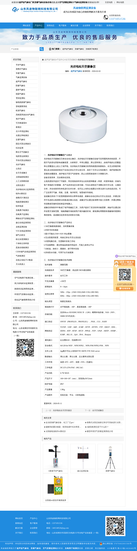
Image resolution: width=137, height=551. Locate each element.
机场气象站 (20, 111)
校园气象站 (20, 94)
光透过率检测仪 (22, 135)
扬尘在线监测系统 (23, 223)
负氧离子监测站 (22, 214)
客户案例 (62, 26)
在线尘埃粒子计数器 (24, 260)
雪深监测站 (20, 98)
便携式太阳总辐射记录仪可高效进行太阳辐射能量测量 (105, 422)
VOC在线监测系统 (23, 231)
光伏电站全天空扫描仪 (62, 410)
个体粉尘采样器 (22, 243)
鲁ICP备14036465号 (127, 548)
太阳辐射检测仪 (22, 177)
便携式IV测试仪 (22, 198)
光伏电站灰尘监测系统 (25, 189)
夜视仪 (18, 127)
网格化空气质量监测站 (25, 219)
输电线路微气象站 (23, 102)
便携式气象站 (21, 69)
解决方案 (74, 26)
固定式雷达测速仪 (23, 144)
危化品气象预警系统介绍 (24, 300)
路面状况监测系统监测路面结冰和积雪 (26, 289)
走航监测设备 (21, 227)
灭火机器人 (20, 264)
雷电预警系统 (21, 106)
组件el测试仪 (21, 194)
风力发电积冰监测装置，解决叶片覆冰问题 (26, 283)
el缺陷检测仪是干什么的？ (98, 427)
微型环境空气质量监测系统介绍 (100, 431)
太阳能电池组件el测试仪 (56, 431)
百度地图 (109, 2)
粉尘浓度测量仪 (22, 239)
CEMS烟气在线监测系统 (26, 252)
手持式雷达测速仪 (23, 160)
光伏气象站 (20, 165)
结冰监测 (19, 148)
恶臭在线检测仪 (22, 248)
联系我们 (110, 26)
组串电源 (19, 206)
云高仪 (18, 169)
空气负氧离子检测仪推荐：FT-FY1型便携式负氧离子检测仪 (26, 278)
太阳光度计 (20, 185)
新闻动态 (50, 26)
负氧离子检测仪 (92, 49)
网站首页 (26, 26)
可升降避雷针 (21, 123)
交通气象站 (20, 140)
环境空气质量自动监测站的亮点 (26, 294)
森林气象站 (20, 90)
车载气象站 (20, 73)
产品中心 (38, 26)
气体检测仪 (20, 256)
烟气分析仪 (20, 235)
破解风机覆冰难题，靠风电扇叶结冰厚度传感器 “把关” (64, 427)
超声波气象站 (67, 49)
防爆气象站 (79, 49)
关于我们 (98, 26)
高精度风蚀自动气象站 (25, 115)
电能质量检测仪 (22, 202)
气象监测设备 (21, 77)
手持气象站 (20, 65)
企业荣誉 (86, 26)
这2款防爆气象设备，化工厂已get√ (60, 422)
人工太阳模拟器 (22, 181)
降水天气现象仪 (22, 152)
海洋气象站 (20, 119)
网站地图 (120, 2)
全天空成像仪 (21, 173)
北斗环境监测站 (22, 131)
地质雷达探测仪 (22, 156)
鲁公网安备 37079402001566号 (116, 544)
